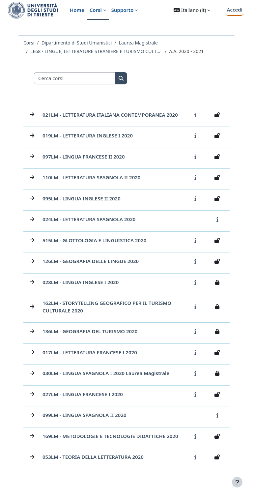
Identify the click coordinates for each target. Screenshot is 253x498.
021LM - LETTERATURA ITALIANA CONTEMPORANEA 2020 (110, 114)
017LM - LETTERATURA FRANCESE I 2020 (89, 352)
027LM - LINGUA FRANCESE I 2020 (82, 394)
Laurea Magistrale (138, 43)
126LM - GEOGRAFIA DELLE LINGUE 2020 (90, 261)
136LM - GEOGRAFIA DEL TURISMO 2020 (89, 331)
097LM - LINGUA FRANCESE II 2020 (83, 156)
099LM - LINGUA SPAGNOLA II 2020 (84, 415)
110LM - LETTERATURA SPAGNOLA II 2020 (91, 177)
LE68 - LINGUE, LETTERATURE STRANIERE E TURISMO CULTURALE (96, 51)
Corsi (28, 43)
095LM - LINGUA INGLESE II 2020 (81, 198)
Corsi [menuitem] (96, 10)
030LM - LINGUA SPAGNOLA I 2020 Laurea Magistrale (105, 373)
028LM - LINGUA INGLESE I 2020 (80, 282)
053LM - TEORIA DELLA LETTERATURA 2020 (93, 457)
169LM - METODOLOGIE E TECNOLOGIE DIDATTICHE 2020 (110, 436)
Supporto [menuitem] (122, 10)
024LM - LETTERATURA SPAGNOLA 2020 (88, 219)
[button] (191, 10)
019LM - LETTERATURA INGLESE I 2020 (87, 135)
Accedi (234, 9)
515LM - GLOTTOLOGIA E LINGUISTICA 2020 (94, 240)
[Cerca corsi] (75, 78)
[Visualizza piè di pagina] (237, 482)
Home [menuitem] (77, 10)
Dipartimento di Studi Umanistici (77, 43)
